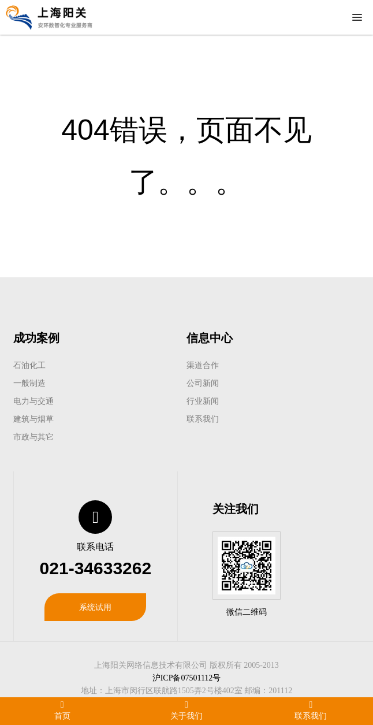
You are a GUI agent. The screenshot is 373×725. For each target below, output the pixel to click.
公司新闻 (202, 383)
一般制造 (29, 383)
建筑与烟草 (33, 418)
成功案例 (36, 338)
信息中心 (209, 338)
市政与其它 (33, 436)
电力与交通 (33, 401)
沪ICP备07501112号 (186, 678)
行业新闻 (202, 401)
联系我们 (202, 418)
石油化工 (29, 365)
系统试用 (95, 607)
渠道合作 (202, 365)
